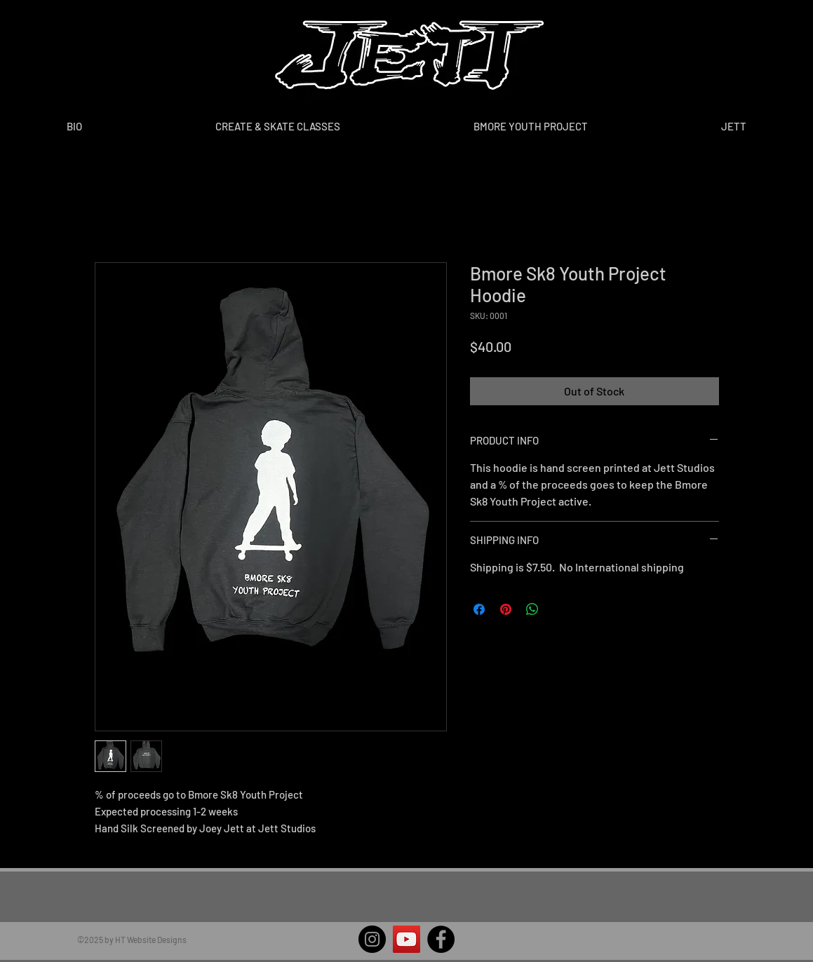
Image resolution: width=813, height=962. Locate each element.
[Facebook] (441, 939)
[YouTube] (406, 939)
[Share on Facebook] (479, 609)
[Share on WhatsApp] (532, 609)
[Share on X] (559, 609)
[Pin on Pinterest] (505, 609)
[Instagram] (372, 939)
